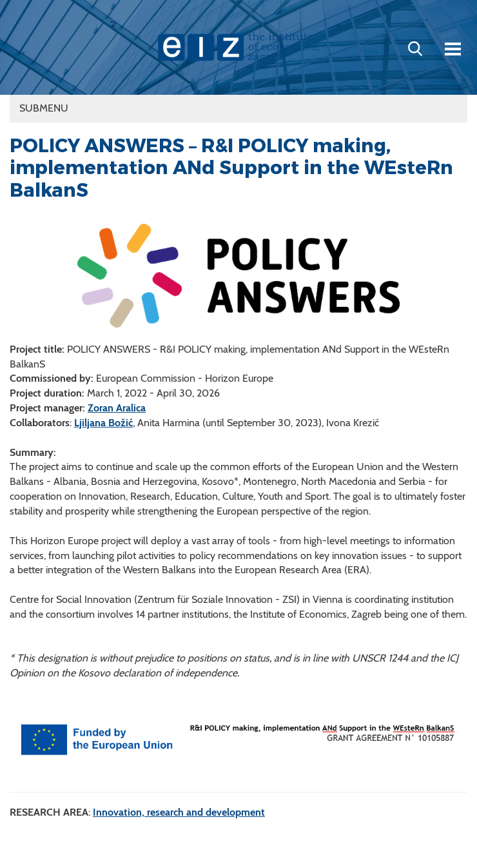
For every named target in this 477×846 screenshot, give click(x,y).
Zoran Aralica (117, 408)
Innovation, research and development (179, 812)
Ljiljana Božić (103, 423)
